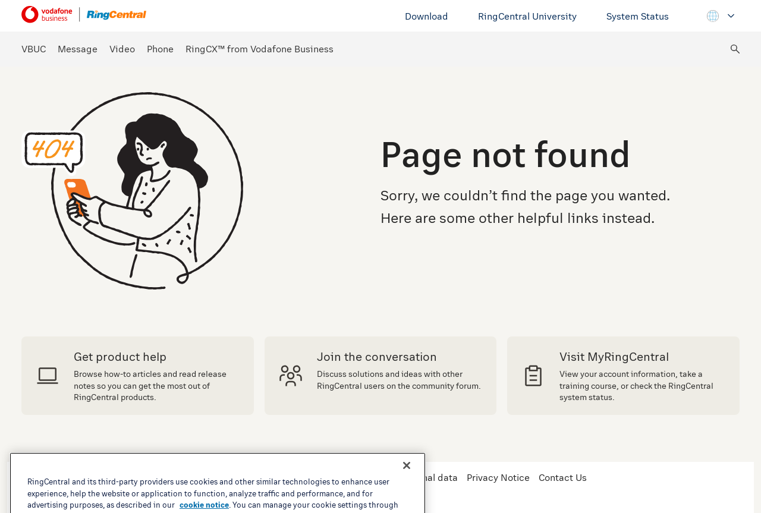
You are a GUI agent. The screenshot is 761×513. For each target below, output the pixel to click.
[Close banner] (407, 486)
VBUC (33, 49)
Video (122, 49)
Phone (160, 49)
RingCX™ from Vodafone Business (259, 49)
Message (78, 49)
